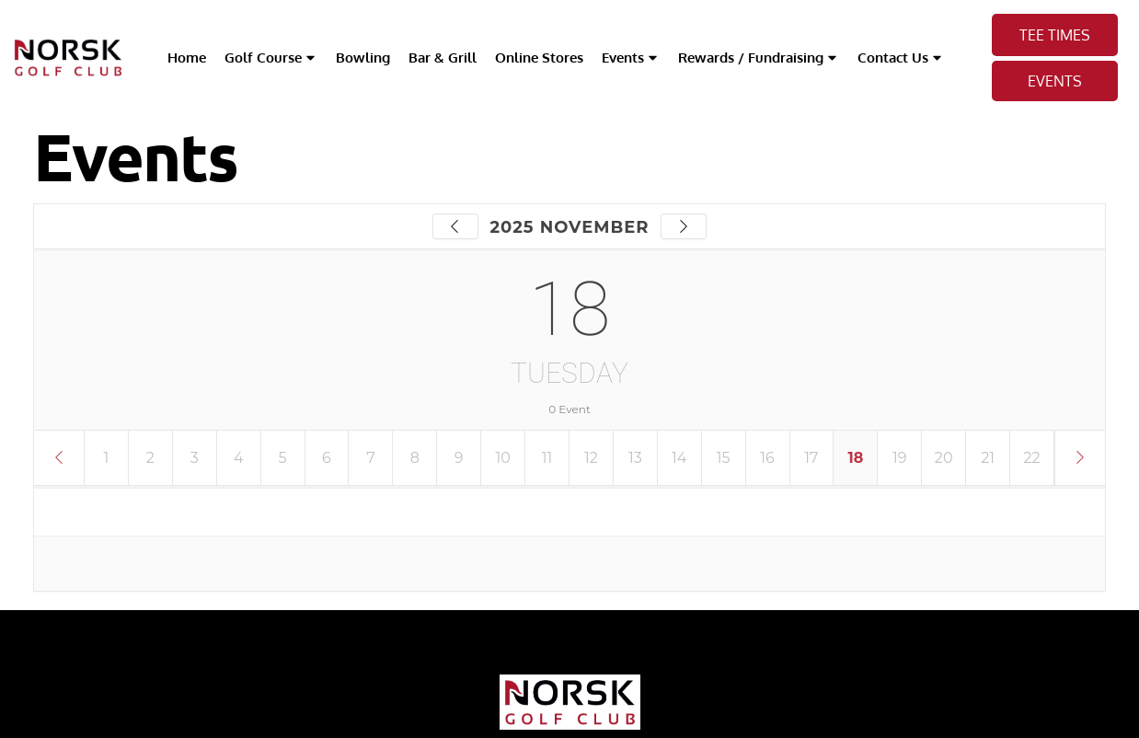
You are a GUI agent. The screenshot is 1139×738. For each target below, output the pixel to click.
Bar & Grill (442, 57)
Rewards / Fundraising (758, 57)
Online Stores (539, 57)
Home (186, 57)
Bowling (363, 57)
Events (631, 57)
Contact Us (900, 57)
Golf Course (270, 57)
